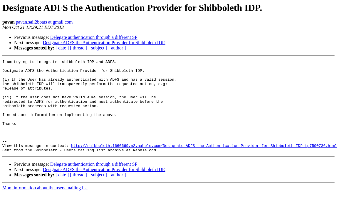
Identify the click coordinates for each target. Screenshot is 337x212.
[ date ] (62, 47)
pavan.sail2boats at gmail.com (44, 21)
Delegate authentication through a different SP (94, 37)
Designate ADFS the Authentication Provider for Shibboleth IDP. (104, 42)
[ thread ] (78, 47)
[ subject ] (97, 47)
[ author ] (117, 47)
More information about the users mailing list (45, 206)
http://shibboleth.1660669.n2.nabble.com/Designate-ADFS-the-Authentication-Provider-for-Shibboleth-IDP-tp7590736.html (204, 163)
